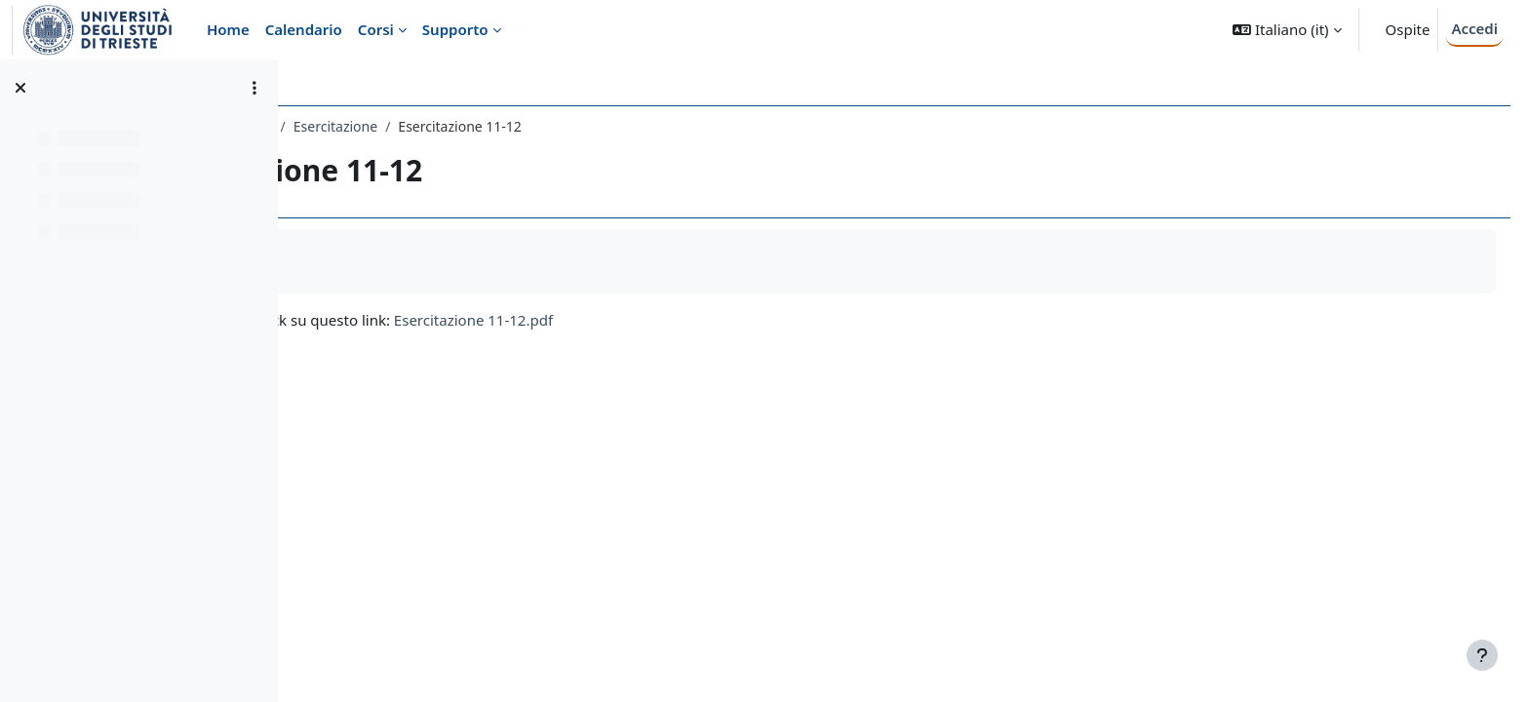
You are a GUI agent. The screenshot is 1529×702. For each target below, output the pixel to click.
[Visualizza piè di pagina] (1482, 655)
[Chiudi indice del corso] (20, 87)
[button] (1286, 29)
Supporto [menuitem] (455, 29)
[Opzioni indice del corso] (254, 87)
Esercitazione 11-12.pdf (702, 320)
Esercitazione (565, 126)
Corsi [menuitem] (376, 29)
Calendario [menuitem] (303, 29)
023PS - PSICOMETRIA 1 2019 (408, 126)
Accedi (1474, 28)
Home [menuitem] (228, 29)
